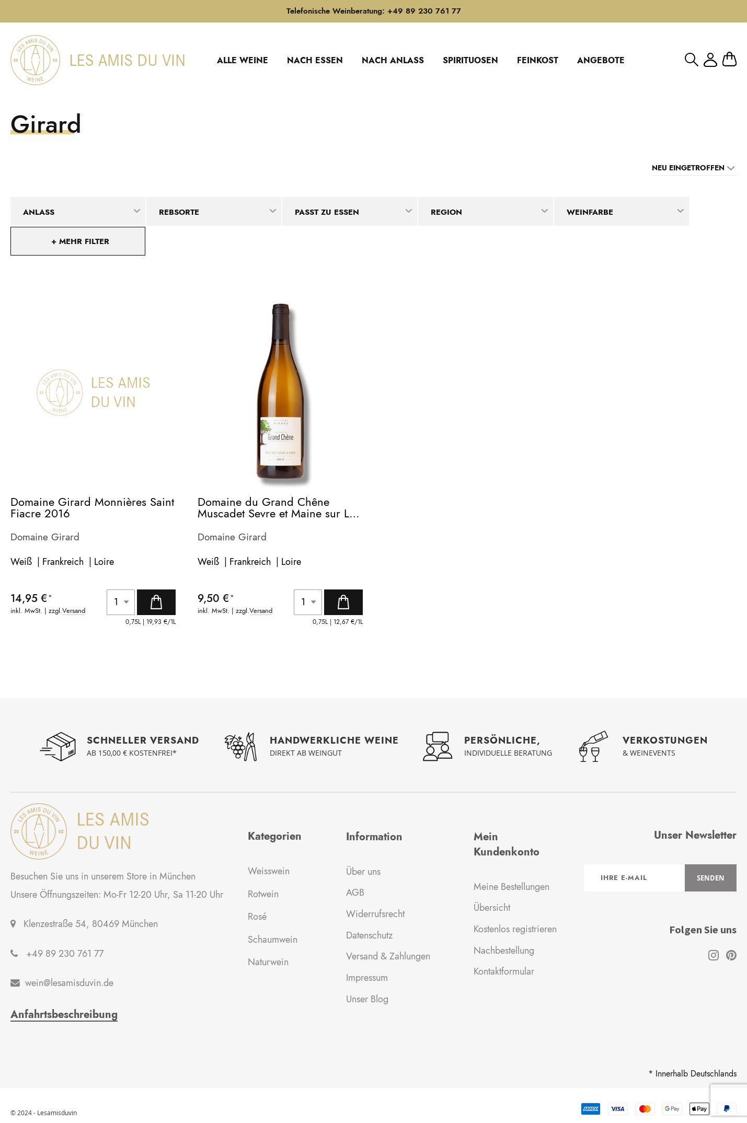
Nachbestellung (504, 950)
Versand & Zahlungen (388, 957)
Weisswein (269, 871)
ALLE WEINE (242, 60)
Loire (104, 562)
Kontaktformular (504, 972)
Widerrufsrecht (375, 914)
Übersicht (492, 907)
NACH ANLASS (393, 60)
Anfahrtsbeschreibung (64, 1015)
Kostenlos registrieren (515, 929)
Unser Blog (367, 999)
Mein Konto (710, 60)
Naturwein (268, 962)
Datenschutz (369, 935)
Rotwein (263, 894)
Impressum (367, 978)
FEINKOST (537, 60)
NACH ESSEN (315, 60)
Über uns (363, 871)
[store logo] (97, 60)
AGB (355, 892)
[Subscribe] (711, 878)
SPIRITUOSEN (470, 60)
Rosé (257, 916)
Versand (73, 611)
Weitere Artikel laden (373, 675)
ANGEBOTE (601, 60)
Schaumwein (272, 939)
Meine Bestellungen (511, 887)
